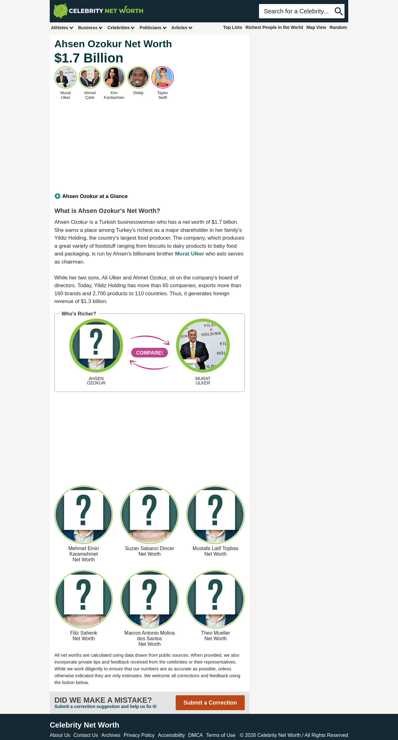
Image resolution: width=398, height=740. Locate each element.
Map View (316, 27)
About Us (60, 735)
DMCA (195, 735)
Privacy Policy (139, 735)
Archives (110, 735)
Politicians (153, 27)
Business (90, 27)
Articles (182, 27)
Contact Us (85, 735)
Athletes (62, 27)
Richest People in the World (274, 27)
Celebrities (121, 27)
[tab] (149, 196)
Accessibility (171, 735)
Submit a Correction (210, 703)
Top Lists (232, 27)
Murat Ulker (189, 254)
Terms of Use (220, 735)
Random (338, 27)
